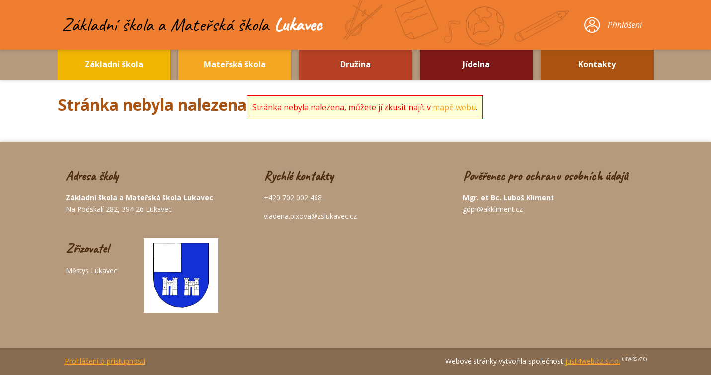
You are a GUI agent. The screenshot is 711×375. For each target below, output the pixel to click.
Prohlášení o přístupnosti (105, 361)
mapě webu (454, 107)
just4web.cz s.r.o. (592, 361)
